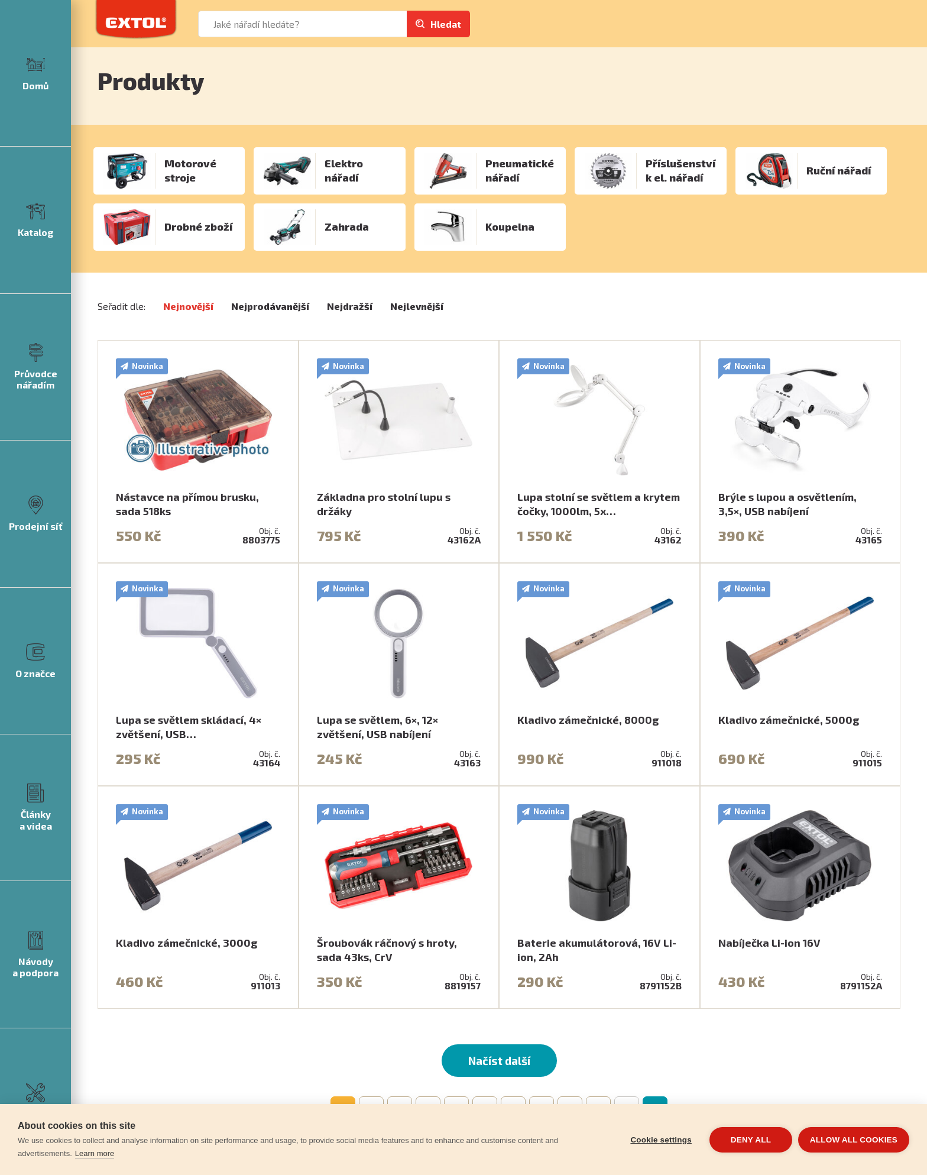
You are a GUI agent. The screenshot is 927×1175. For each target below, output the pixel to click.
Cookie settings (661, 1139)
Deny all (751, 1139)
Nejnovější (188, 306)
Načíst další (499, 1060)
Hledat (445, 24)
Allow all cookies (853, 1139)
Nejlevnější (416, 306)
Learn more (94, 1153)
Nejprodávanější (270, 306)
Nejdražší (349, 306)
